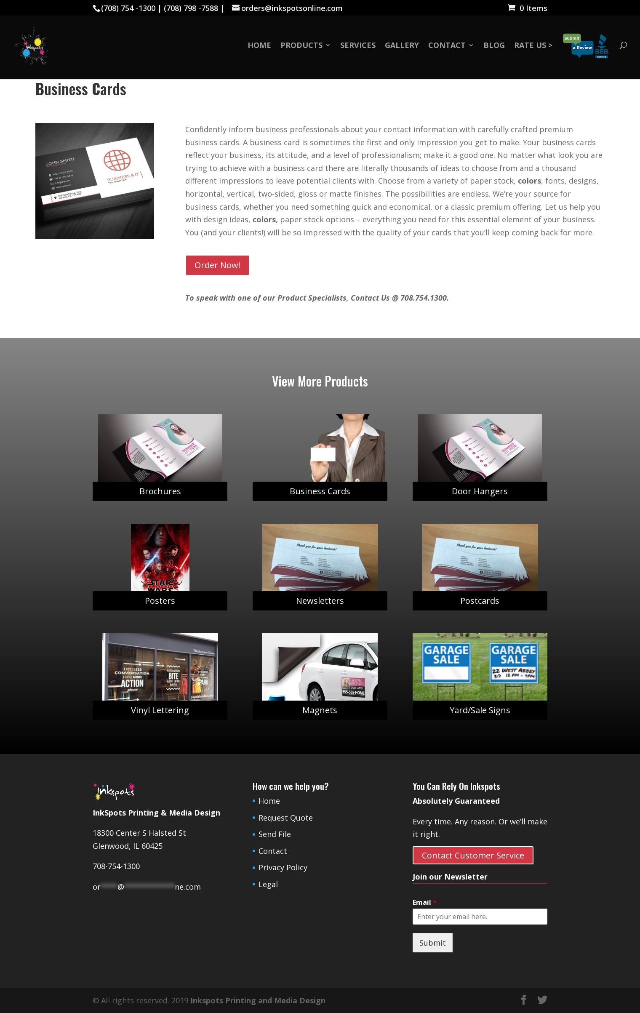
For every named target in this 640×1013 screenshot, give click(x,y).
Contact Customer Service (473, 855)
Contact (447, 46)
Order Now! (217, 265)
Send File (275, 834)
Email (425, 902)
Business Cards (320, 491)
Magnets (319, 710)
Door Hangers (480, 491)
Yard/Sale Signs (480, 710)
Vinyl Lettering (160, 710)
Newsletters (320, 600)
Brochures (160, 491)
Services (358, 46)
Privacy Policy (283, 867)
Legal (268, 884)
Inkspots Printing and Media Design (257, 1000)
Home (259, 46)
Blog (494, 46)
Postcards (479, 600)
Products (301, 46)
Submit (432, 943)
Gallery (402, 46)
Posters (160, 600)
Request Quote (286, 818)
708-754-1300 (116, 866)
